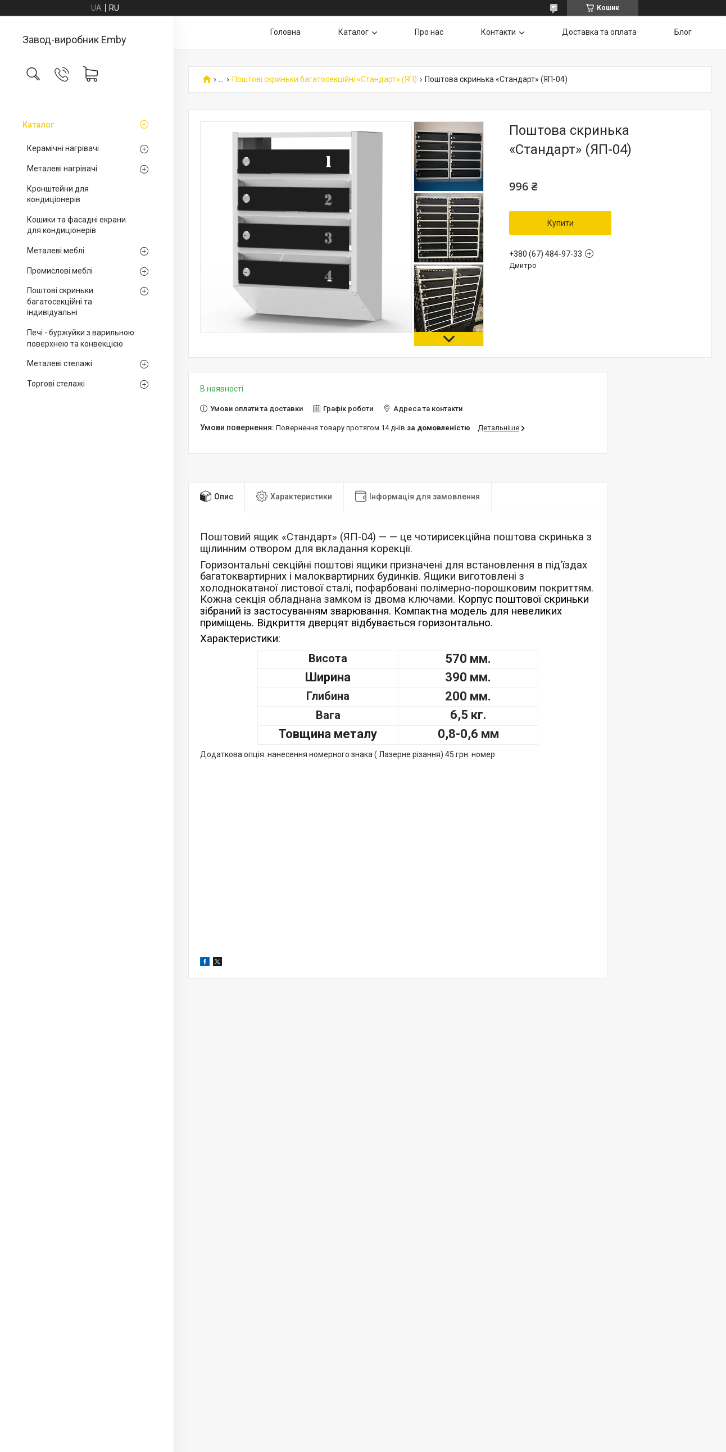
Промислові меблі (60, 270)
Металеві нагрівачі (62, 168)
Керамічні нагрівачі (63, 148)
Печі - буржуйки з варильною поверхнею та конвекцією (80, 338)
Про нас (429, 32)
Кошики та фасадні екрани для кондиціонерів (76, 225)
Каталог (38, 124)
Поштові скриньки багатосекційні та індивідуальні (60, 301)
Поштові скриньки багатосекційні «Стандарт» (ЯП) (324, 79)
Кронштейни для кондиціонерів (58, 194)
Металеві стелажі (59, 363)
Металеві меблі (55, 250)
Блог (683, 32)
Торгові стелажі (56, 383)
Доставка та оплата (599, 32)
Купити (560, 223)
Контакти (498, 32)
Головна (285, 32)
